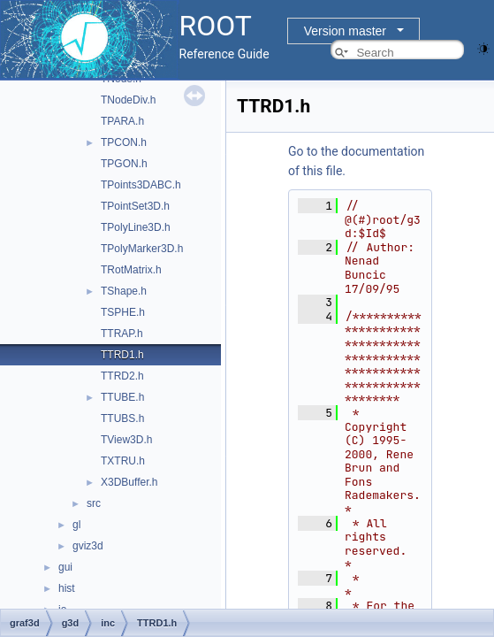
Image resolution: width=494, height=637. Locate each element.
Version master (345, 31)
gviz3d (87, 546)
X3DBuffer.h (129, 482)
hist (66, 588)
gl (76, 524)
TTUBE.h (122, 397)
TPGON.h (124, 163)
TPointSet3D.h (135, 206)
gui (65, 567)
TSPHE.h (123, 312)
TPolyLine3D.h (136, 227)
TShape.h (124, 291)
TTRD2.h (122, 376)
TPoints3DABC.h (141, 185)
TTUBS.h (122, 418)
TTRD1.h (122, 355)
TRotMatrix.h (131, 270)
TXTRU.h (123, 461)
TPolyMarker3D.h (142, 248)
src (94, 503)
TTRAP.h (122, 333)
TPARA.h (122, 121)
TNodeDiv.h (128, 100)
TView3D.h (126, 440)
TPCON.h (124, 142)
